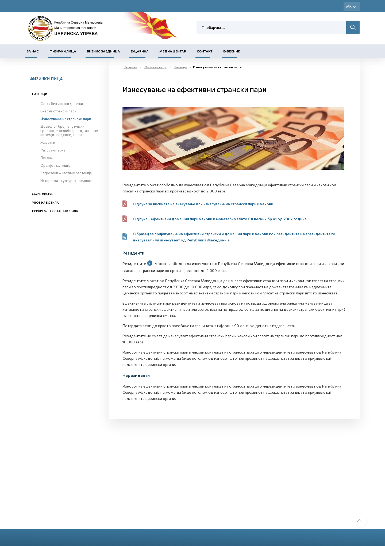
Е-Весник (231, 51)
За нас (33, 51)
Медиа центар (172, 51)
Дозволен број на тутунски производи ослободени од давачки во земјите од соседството (69, 130)
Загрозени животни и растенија (66, 173)
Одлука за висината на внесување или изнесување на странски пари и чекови (203, 204)
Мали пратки (42, 194)
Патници (39, 94)
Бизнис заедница (103, 51)
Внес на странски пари (58, 111)
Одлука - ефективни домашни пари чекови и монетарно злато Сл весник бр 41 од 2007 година (220, 219)
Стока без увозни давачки (61, 103)
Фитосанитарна (53, 150)
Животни (47, 142)
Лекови (46, 158)
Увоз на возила (45, 202)
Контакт (205, 51)
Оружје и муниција (55, 165)
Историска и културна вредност (66, 181)
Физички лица (62, 51)
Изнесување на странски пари (65, 119)
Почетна (130, 67)
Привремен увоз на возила (55, 211)
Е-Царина (140, 51)
